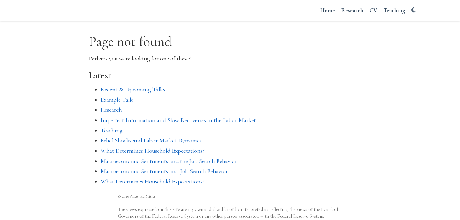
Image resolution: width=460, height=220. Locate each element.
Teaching (112, 130)
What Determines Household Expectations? (153, 151)
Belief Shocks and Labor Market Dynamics (151, 140)
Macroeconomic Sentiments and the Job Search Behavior (169, 161)
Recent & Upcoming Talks (133, 89)
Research (111, 110)
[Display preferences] (413, 10)
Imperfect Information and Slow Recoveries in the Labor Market (178, 120)
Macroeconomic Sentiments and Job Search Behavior (164, 171)
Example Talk (117, 100)
